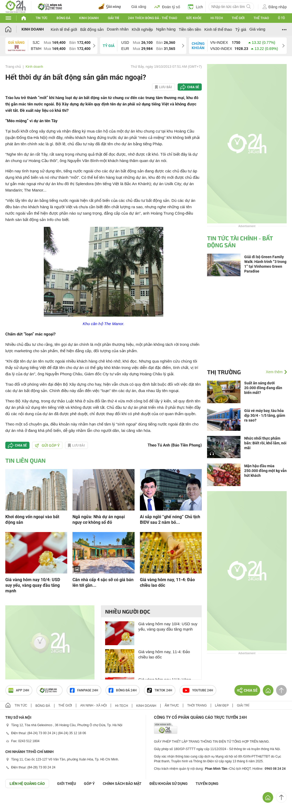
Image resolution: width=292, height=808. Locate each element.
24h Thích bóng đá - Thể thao (152, 18)
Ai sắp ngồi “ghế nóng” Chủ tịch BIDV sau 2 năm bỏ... (170, 519)
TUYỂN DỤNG (207, 783)
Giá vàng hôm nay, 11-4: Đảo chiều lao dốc (167, 582)
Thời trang (197, 705)
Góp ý (89, 783)
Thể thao (261, 18)
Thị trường (224, 371)
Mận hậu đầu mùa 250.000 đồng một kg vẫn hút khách (265, 471)
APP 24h (18, 690)
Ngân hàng (165, 29)
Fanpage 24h (84, 690)
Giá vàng (257, 29)
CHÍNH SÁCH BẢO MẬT (122, 783)
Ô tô (281, 18)
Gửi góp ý (47, 445)
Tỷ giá (240, 29)
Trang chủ (13, 67)
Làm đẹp (222, 705)
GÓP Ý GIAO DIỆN (15, 801)
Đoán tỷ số (167, 6)
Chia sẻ (193, 87)
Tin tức (42, 18)
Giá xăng (138, 7)
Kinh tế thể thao (218, 29)
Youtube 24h (198, 690)
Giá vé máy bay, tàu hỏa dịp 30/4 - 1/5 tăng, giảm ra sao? (264, 415)
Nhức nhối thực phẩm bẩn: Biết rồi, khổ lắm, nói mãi (265, 443)
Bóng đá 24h (123, 690)
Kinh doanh (89, 18)
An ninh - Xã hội (93, 705)
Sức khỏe (193, 18)
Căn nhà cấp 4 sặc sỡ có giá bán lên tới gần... (103, 582)
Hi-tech (217, 18)
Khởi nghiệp (142, 29)
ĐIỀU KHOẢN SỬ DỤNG (168, 783)
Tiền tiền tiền (190, 29)
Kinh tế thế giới (64, 29)
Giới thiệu (66, 783)
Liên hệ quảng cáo (27, 783)
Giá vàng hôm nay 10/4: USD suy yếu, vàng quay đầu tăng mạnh (32, 585)
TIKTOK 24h (159, 690)
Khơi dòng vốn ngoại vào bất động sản (32, 519)
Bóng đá (63, 18)
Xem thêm (274, 372)
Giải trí (113, 18)
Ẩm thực (172, 705)
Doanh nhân (118, 29)
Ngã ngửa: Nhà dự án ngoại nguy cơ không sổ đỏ (98, 519)
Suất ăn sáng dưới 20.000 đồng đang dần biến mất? (263, 388)
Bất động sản (92, 29)
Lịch (195, 6)
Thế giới (238, 18)
